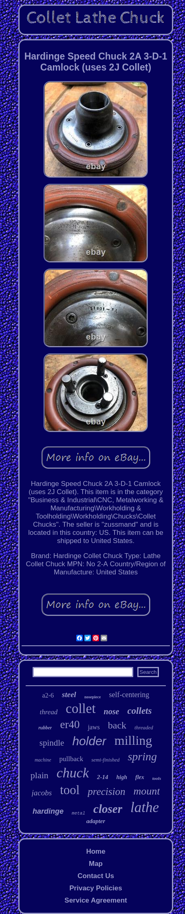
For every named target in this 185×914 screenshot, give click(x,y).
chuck (73, 772)
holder (89, 741)
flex (139, 777)
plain (39, 775)
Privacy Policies (95, 888)
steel (69, 694)
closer (107, 808)
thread (49, 712)
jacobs (42, 792)
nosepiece (92, 697)
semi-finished (105, 760)
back (117, 725)
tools (156, 778)
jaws (93, 727)
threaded (143, 727)
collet (80, 708)
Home (95, 851)
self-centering (129, 695)
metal (78, 813)
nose (111, 711)
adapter (96, 821)
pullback (71, 759)
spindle (52, 743)
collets (139, 711)
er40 (69, 724)
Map (96, 864)
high (122, 777)
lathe (144, 807)
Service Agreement (95, 900)
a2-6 (48, 695)
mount (146, 791)
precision (106, 791)
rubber (45, 728)
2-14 (102, 777)
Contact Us (95, 876)
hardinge (48, 811)
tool (69, 790)
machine (43, 760)
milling (133, 740)
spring (142, 756)
